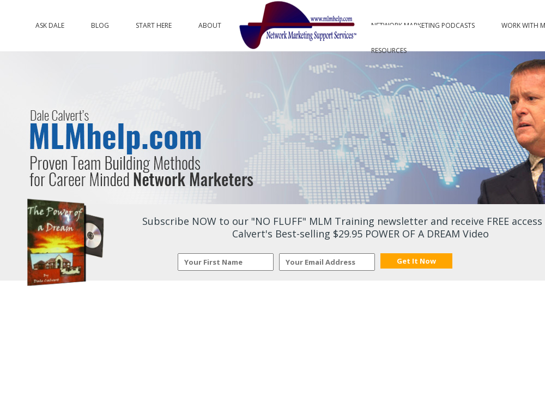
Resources (389, 48)
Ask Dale (49, 23)
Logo (296, 25)
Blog (100, 23)
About (209, 23)
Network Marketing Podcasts (423, 23)
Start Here (154, 23)
